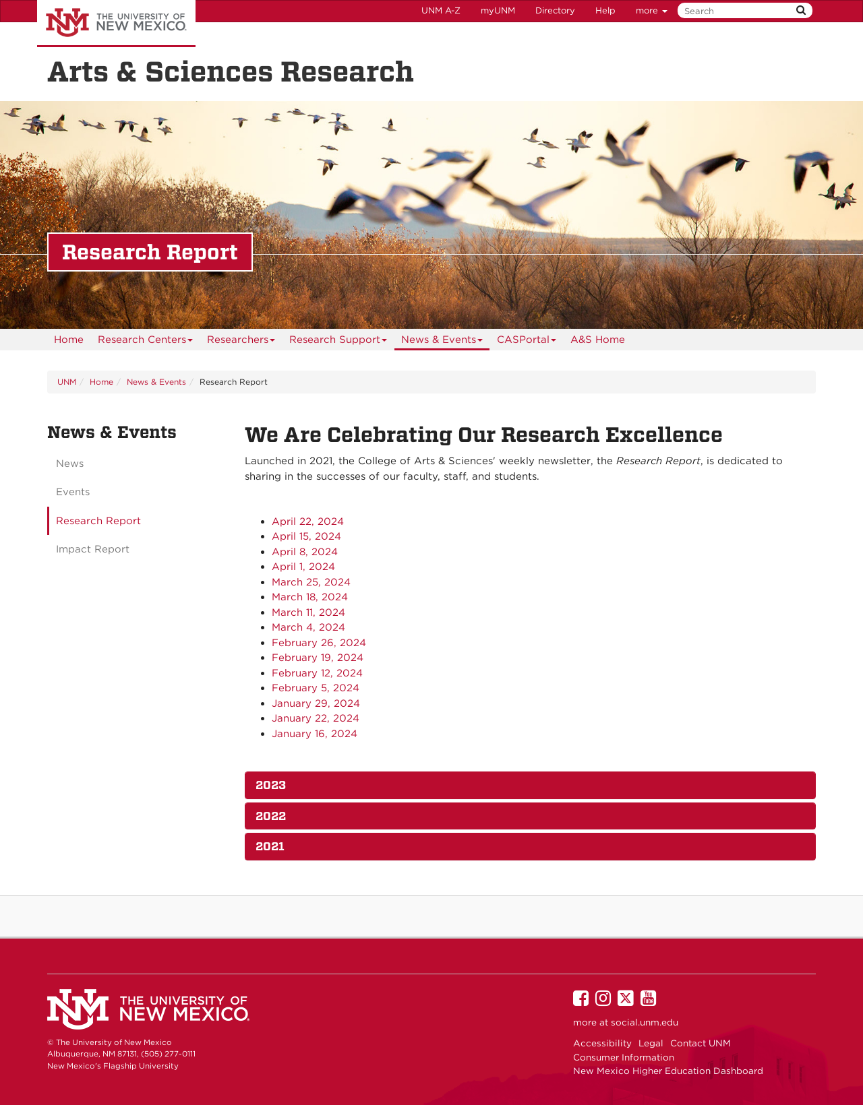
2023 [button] (271, 785)
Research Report (98, 521)
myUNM (498, 10)
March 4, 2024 (308, 627)
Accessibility (602, 1043)
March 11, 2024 (308, 612)
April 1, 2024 (303, 567)
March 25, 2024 (311, 582)
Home (69, 340)
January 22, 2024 (315, 718)
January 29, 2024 (316, 703)
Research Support (338, 342)
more (651, 10)
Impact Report (92, 549)
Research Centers (146, 342)
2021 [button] (270, 846)
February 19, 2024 (317, 658)
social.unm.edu (644, 1022)
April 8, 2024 (305, 552)
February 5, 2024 (315, 688)
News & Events (442, 342)
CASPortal (527, 342)
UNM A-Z (440, 10)
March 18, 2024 (310, 597)
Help (605, 10)
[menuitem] (68, 339)
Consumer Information (623, 1057)
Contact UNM (700, 1043)
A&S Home (597, 340)
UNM (66, 382)
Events (73, 492)
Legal (650, 1043)
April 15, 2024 (306, 536)
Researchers (241, 342)
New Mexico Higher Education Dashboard (668, 1070)
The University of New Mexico (116, 23)
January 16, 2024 (314, 734)
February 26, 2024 (319, 643)
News (70, 463)
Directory (555, 10)
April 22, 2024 (308, 521)
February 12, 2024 (317, 673)
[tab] (530, 785)
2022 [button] (271, 816)
